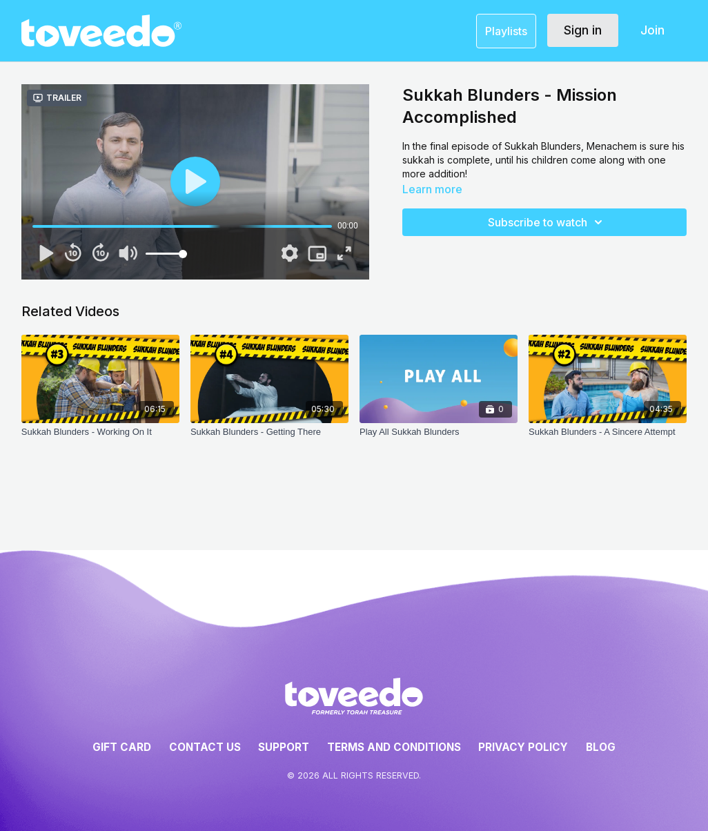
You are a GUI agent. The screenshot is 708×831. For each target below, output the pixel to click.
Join (652, 30)
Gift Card (121, 747)
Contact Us (205, 747)
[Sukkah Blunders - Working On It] (100, 439)
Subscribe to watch (547, 222)
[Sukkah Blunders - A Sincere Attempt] (608, 439)
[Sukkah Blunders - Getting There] (269, 439)
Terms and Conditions (394, 747)
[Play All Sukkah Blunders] (439, 439)
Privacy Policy (523, 747)
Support (283, 747)
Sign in (583, 30)
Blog (601, 747)
